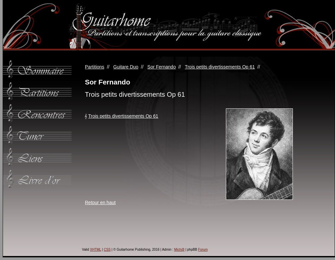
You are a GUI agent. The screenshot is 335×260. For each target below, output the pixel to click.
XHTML (95, 249)
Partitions (94, 66)
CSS (107, 249)
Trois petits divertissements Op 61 (220, 66)
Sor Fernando (161, 66)
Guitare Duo (125, 66)
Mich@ (179, 249)
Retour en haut (100, 202)
